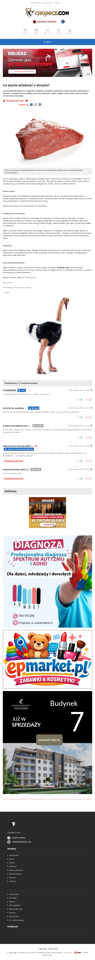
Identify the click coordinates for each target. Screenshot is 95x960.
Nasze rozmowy (15, 874)
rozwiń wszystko (35, 383)
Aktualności (14, 855)
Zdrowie (12, 877)
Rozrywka (13, 898)
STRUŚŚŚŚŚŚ (10, 390)
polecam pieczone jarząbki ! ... (20, 446)
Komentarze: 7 (14, 383)
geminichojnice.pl (29, 277)
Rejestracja (53, 949)
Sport (11, 859)
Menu (47, 42)
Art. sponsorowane (16, 920)
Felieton (12, 881)
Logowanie (42, 949)
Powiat (12, 863)
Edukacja (12, 866)
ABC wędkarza (14, 905)
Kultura (12, 901)
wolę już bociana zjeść (16, 469)
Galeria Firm (14, 916)
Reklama (11, 491)
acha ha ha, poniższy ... (15, 408)
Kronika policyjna (16, 870)
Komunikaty (14, 894)
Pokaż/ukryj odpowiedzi (13, 461)
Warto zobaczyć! (15, 909)
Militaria (12, 913)
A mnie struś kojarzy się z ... (17, 425)
